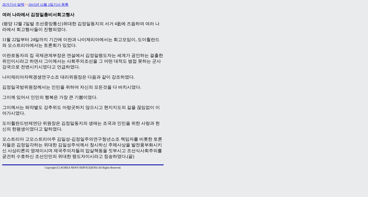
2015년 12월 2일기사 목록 (48, 4)
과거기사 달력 (13, 4)
